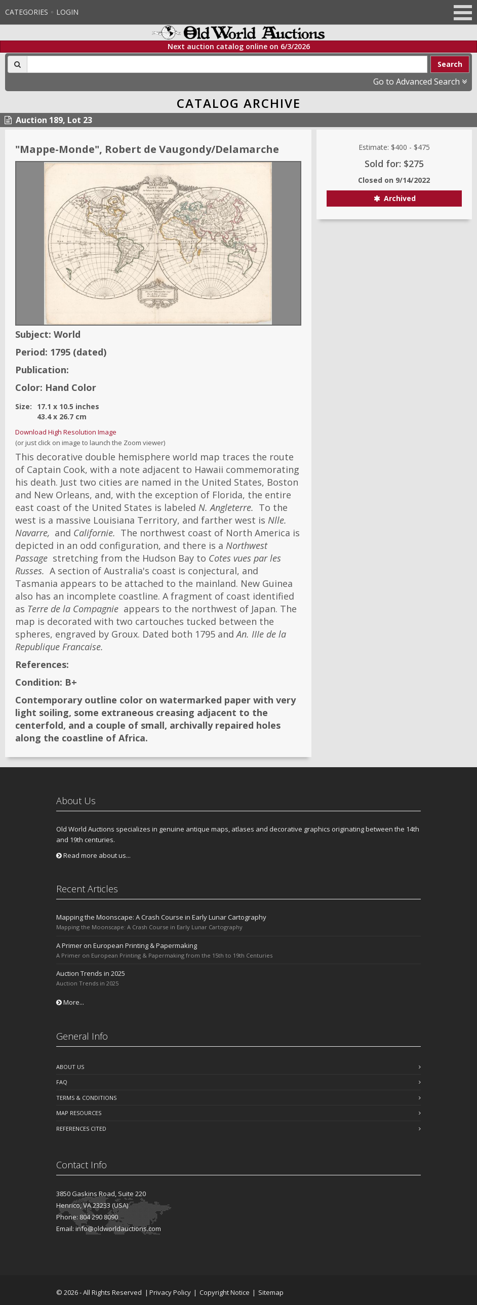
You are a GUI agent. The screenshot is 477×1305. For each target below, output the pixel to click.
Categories (26, 12)
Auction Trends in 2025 (90, 973)
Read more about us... (93, 855)
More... (70, 1002)
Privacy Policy (170, 1292)
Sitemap (271, 1292)
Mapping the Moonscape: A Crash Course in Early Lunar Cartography (161, 917)
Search (450, 64)
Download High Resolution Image (65, 432)
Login (67, 12)
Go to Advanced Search (420, 81)
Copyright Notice (225, 1292)
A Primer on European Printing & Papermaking (126, 945)
